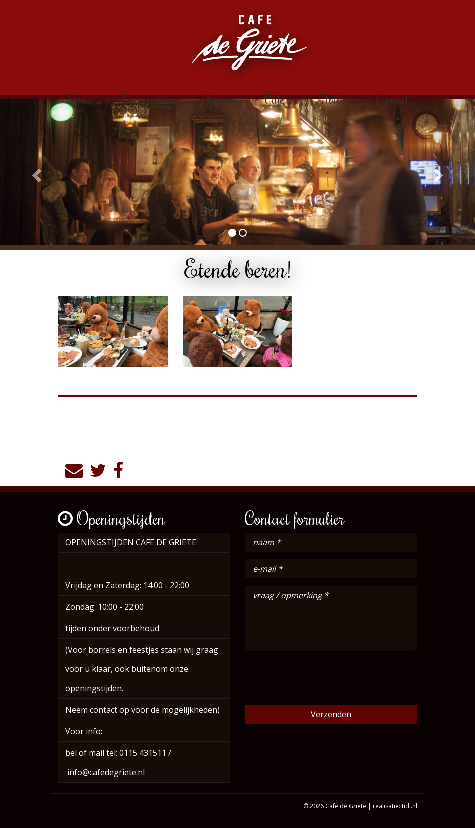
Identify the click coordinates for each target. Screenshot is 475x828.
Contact (392, 99)
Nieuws (220, 99)
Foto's (334, 99)
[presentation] (321, 678)
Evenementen (149, 99)
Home (80, 99)
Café (278, 99)
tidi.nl (409, 806)
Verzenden (331, 714)
